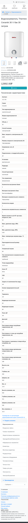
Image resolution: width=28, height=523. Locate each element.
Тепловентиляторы (8, 461)
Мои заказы (4, 508)
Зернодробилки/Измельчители (11, 439)
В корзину (14, 88)
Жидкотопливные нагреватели (11, 435)
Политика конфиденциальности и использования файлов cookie (10, 497)
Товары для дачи (7, 468)
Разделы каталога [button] (10, 420)
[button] (21, 2)
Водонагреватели (16, 12)
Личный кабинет (5, 506)
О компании (4, 492)
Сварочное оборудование (10, 457)
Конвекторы (6, 446)
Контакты (3, 494)
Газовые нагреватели (8, 431)
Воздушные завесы (8, 428)
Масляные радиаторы (9, 450)
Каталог (7, 12)
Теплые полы (6, 464)
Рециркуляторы (7, 453)
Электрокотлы (7, 472)
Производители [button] (9, 480)
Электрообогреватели (9, 475)
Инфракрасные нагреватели (10, 442)
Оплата (3, 502)
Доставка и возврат (6, 504)
